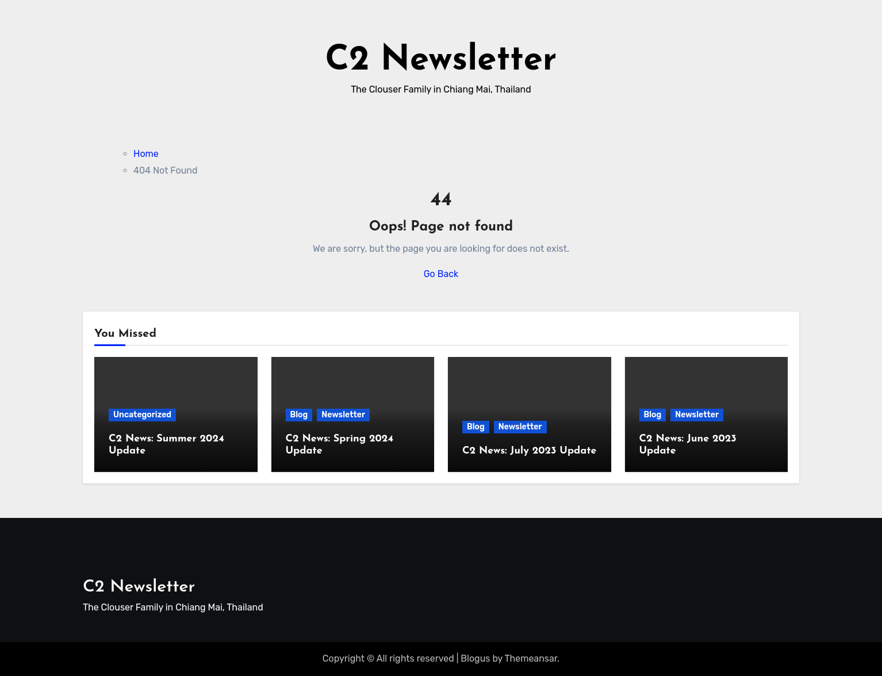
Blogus (475, 658)
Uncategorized (142, 415)
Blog (299, 415)
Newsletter (343, 415)
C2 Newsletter (441, 61)
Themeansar (531, 658)
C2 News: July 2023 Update (529, 450)
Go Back (441, 273)
